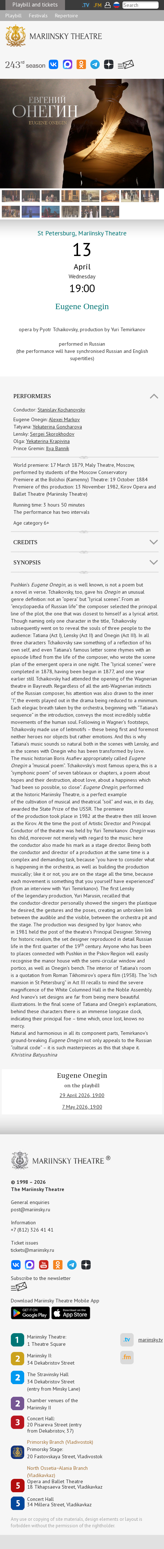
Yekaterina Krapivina (48, 441)
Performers (32, 396)
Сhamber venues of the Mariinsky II (52, 1404)
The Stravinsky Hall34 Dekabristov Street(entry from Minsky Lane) (53, 1381)
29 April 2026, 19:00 (82, 1095)
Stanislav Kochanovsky (61, 409)
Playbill (13, 15)
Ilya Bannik (57, 448)
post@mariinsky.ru (30, 1209)
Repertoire (66, 15)
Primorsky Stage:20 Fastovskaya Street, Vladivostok (59, 1453)
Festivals (38, 15)
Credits (25, 542)
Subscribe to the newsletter (41, 1278)
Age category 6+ (31, 523)
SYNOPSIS (27, 562)
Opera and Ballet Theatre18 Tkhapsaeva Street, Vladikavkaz (65, 1484)
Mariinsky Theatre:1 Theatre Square (46, 1340)
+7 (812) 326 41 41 (32, 1229)
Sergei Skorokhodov (52, 434)
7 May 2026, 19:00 (82, 1107)
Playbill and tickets (35, 4)
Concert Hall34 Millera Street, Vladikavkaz (59, 1502)
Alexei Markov (64, 419)
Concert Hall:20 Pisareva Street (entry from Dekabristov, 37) (54, 1425)
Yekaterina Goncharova (57, 426)
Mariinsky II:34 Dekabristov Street (50, 1359)
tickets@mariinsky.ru (32, 1250)
